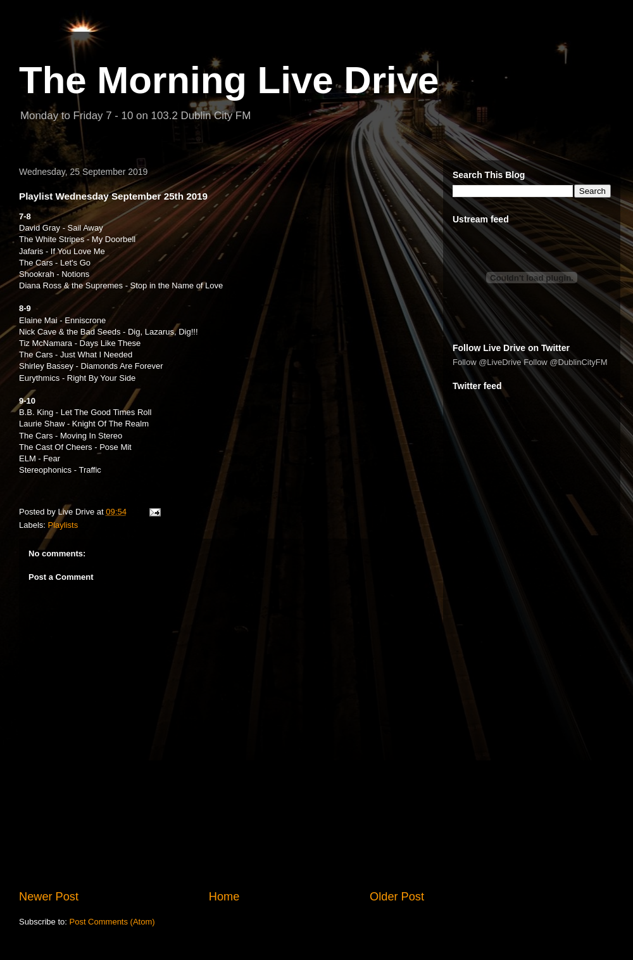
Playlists (63, 525)
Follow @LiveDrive (487, 362)
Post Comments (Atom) (112, 921)
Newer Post (48, 896)
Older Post (397, 896)
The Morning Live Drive (229, 80)
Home (224, 896)
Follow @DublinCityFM (565, 362)
